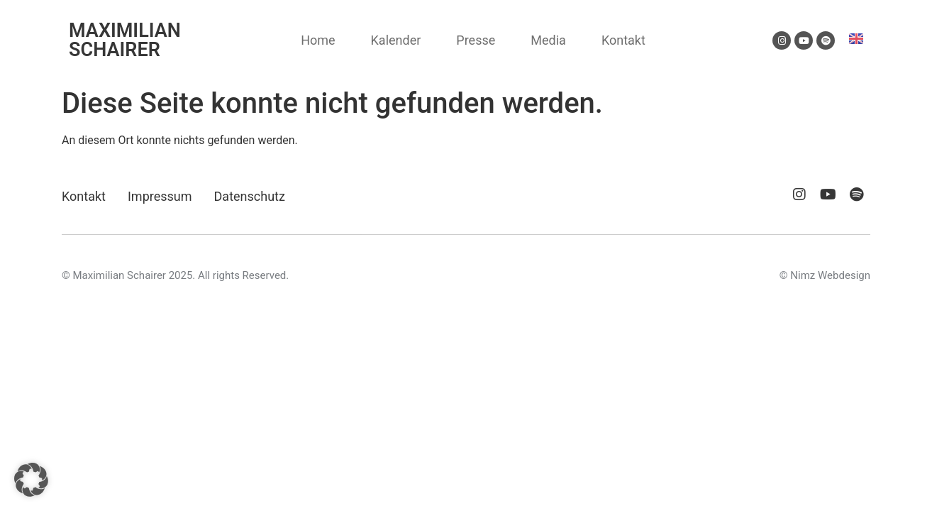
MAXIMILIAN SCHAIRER (125, 40)
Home (318, 40)
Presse (475, 40)
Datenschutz (249, 196)
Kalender (396, 40)
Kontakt (623, 40)
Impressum (160, 196)
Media (548, 40)
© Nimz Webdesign (825, 275)
